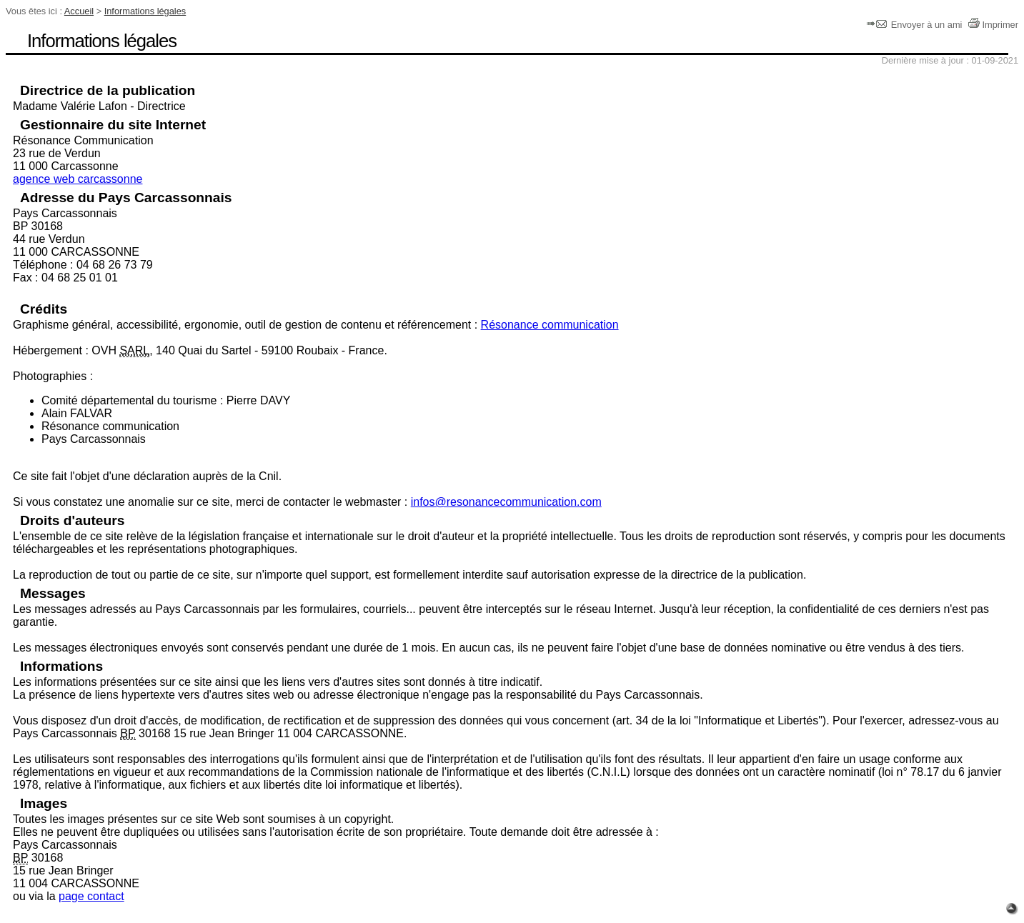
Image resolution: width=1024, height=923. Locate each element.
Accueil (79, 11)
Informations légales (145, 11)
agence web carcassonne (77, 179)
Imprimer (993, 24)
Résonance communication (550, 325)
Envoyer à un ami (916, 24)
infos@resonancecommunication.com (506, 502)
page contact (91, 896)
